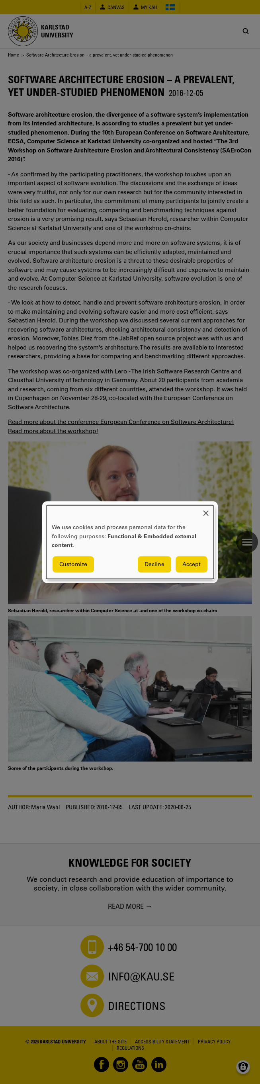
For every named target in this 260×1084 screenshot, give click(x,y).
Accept (191, 564)
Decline (154, 564)
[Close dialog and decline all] (206, 510)
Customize (73, 564)
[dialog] (130, 542)
